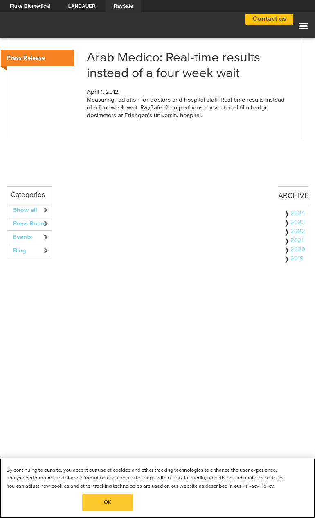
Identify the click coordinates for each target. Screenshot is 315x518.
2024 (297, 213)
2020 (297, 249)
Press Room (29, 223)
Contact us (269, 19)
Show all (25, 210)
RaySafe (123, 6)
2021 (297, 240)
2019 (297, 258)
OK (107, 502)
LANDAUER (82, 6)
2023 (297, 222)
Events (22, 237)
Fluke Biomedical (30, 6)
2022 (297, 231)
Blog (19, 251)
